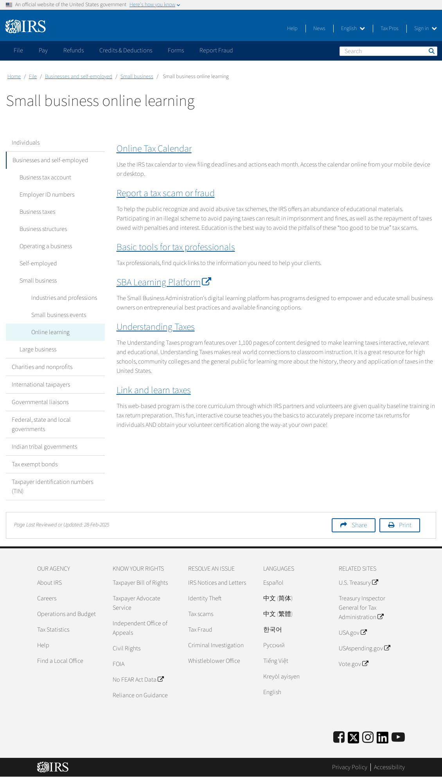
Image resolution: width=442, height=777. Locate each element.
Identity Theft (204, 598)
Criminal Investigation (216, 645)
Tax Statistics (53, 629)
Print (405, 525)
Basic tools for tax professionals (176, 247)
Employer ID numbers (45, 194)
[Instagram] (368, 737)
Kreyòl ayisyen (281, 676)
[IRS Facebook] (339, 737)
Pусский (274, 645)
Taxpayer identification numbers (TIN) (52, 487)
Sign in (425, 28)
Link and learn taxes (154, 390)
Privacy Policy (349, 767)
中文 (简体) (278, 598)
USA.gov (353, 632)
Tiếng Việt (275, 661)
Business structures (41, 229)
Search (431, 51)
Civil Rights (126, 648)
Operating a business (44, 246)
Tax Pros (390, 28)
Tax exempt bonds (34, 464)
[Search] (388, 51)
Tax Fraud (200, 629)
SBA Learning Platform (162, 282)
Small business (136, 77)
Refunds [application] (73, 50)
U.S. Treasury (358, 582)
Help (292, 28)
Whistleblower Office (214, 661)
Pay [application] (43, 50)
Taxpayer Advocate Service (136, 603)
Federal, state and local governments (41, 424)
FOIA (118, 664)
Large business (36, 349)
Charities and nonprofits (42, 367)
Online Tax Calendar (154, 149)
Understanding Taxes (156, 327)
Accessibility (389, 767)
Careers (46, 598)
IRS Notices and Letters (217, 582)
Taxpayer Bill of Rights (140, 582)
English (353, 28)
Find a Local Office (60, 661)
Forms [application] (176, 50)
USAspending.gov (364, 648)
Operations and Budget (66, 614)
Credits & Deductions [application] (125, 50)
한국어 (272, 629)
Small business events (56, 315)
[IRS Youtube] (398, 737)
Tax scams (200, 614)
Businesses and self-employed (78, 77)
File (33, 77)
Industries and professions (62, 298)
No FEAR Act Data (138, 679)
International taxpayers (41, 384)
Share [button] (359, 525)
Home (14, 77)
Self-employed (36, 263)
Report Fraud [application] (216, 50)
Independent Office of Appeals (140, 628)
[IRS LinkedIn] (382, 740)
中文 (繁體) (278, 614)
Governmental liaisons (40, 402)
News (319, 28)
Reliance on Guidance (140, 695)
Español (273, 582)
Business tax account (43, 177)
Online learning (48, 332)
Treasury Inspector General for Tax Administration (362, 607)
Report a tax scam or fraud (166, 193)
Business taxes (35, 212)
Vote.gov (353, 664)
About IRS (49, 582)
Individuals (26, 142)
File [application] (18, 50)
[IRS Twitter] (353, 740)
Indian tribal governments (44, 446)
